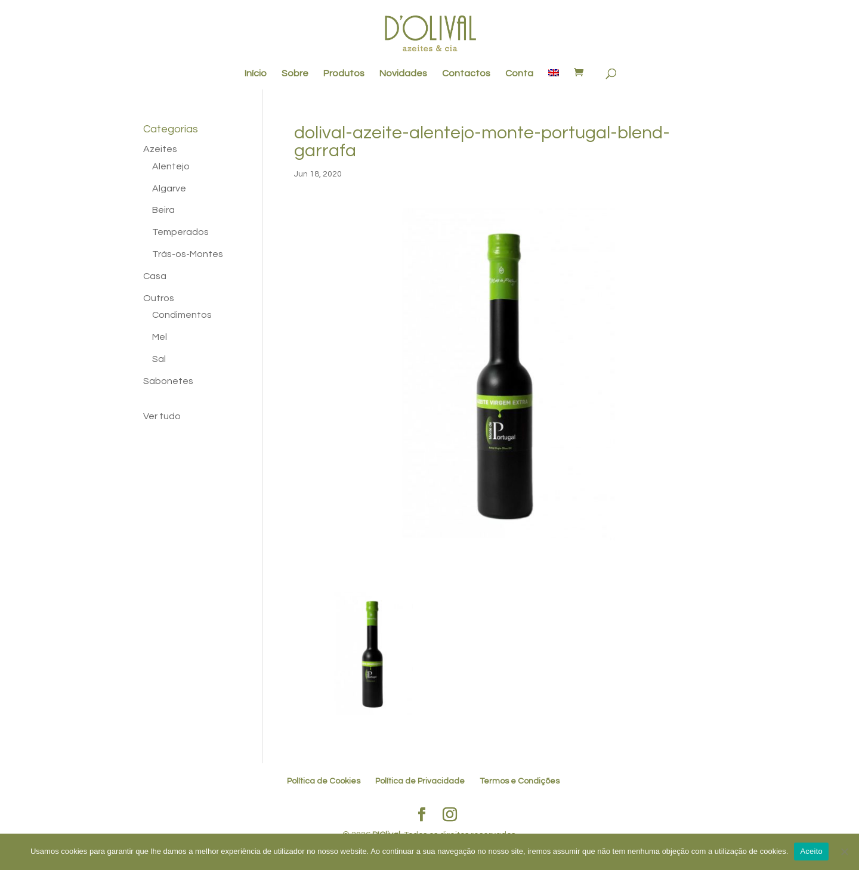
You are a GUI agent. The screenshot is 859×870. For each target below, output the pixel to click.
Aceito (811, 851)
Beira (163, 210)
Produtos (343, 73)
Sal (159, 359)
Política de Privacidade (420, 781)
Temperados (180, 232)
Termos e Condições (520, 781)
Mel (159, 337)
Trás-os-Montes (187, 254)
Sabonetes (168, 381)
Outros (158, 298)
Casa (154, 276)
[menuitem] (553, 79)
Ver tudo (162, 416)
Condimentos (182, 315)
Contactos (466, 73)
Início (256, 73)
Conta (519, 73)
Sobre (295, 73)
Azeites (160, 149)
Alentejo (171, 166)
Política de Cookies (323, 781)
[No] (844, 851)
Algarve (169, 188)
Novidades (403, 73)
